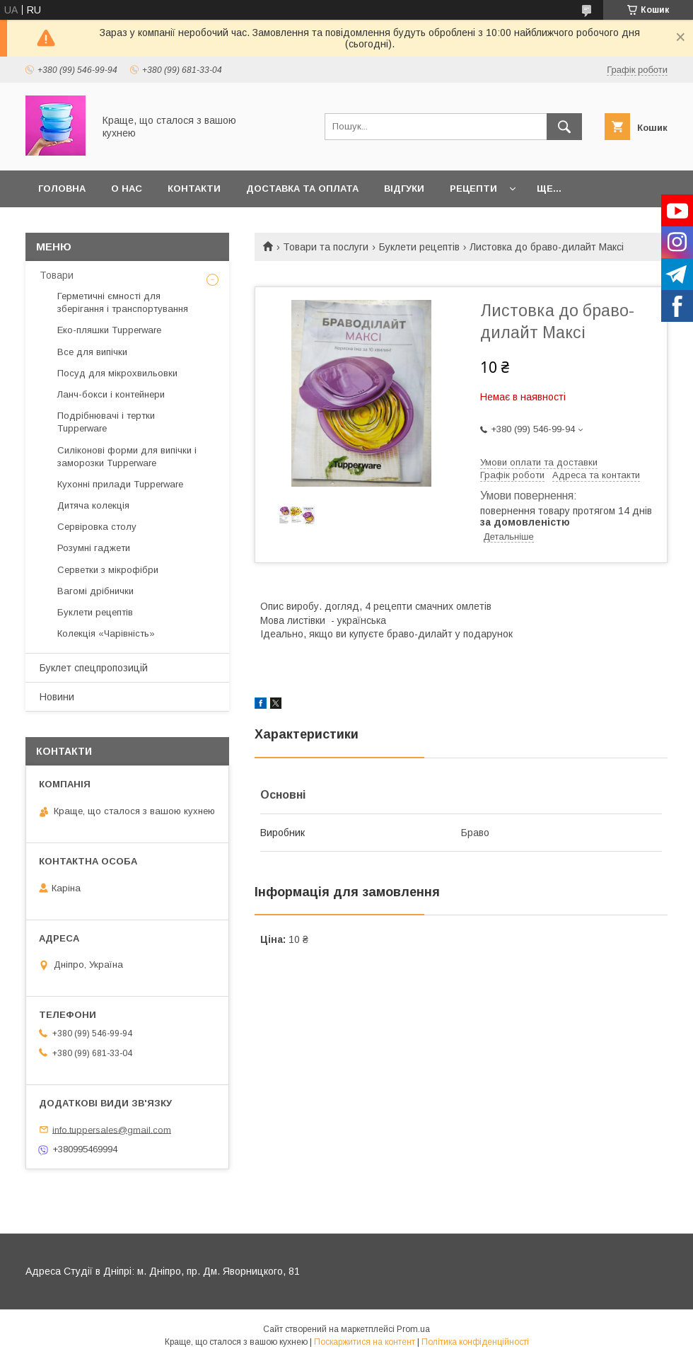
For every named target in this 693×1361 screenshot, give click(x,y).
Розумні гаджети (93, 548)
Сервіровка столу (96, 526)
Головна (62, 188)
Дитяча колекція (93, 505)
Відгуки (404, 188)
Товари (57, 275)
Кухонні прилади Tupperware (120, 484)
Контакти (194, 188)
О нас (126, 188)
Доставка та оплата (302, 188)
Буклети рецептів (419, 247)
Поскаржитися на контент (364, 1342)
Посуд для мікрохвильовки (117, 373)
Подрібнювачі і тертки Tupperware (106, 422)
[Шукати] (564, 126)
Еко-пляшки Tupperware (109, 330)
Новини (57, 696)
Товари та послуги (325, 247)
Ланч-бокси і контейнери (111, 394)
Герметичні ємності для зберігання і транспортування (122, 302)
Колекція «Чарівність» (106, 633)
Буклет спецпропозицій (94, 667)
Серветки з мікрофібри (107, 569)
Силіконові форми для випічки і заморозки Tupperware (127, 456)
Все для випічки (92, 352)
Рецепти (473, 188)
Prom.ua (413, 1329)
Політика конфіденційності (475, 1342)
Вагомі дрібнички (95, 591)
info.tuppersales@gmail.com (111, 1129)
